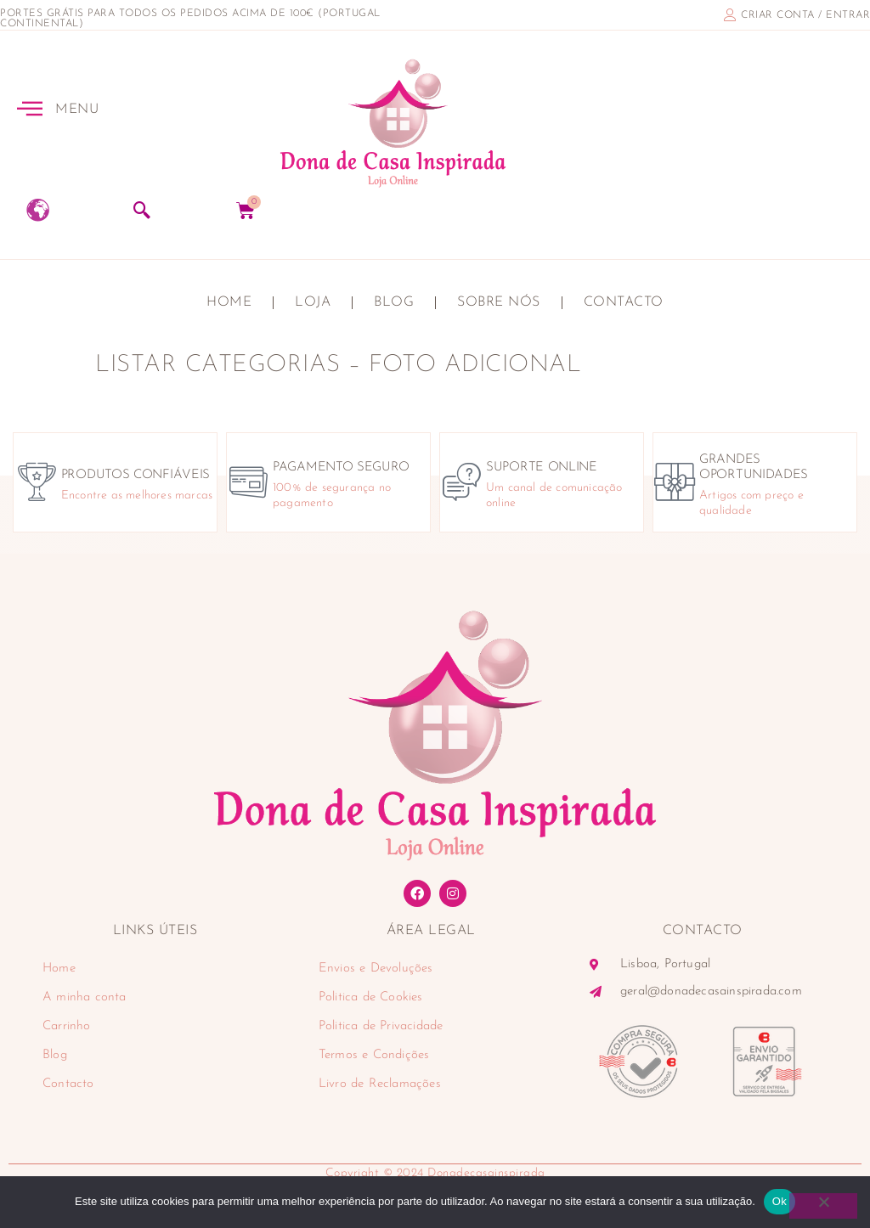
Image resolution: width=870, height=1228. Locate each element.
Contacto (624, 302)
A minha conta (84, 997)
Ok (779, 1201)
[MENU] (29, 108)
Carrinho (66, 1026)
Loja (312, 302)
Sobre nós (498, 302)
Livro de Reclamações (380, 1084)
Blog (394, 302)
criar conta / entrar (805, 15)
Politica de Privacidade (381, 1026)
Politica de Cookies (371, 997)
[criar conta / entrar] (730, 14)
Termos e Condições (374, 1055)
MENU (77, 109)
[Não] (823, 1206)
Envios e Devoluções (376, 968)
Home (228, 302)
